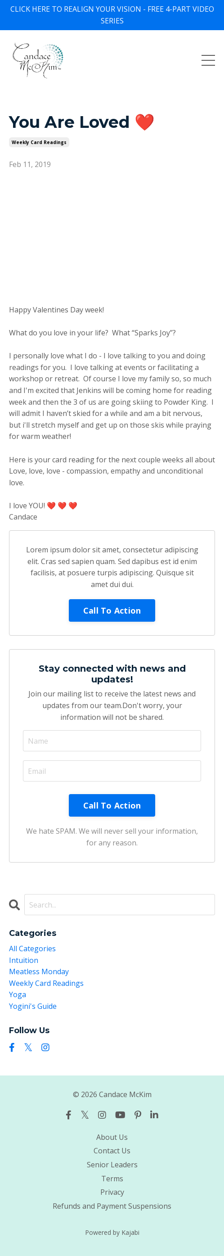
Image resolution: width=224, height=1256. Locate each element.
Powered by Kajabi (112, 1232)
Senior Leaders (112, 1165)
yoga (17, 994)
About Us (112, 1137)
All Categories (32, 948)
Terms (112, 1179)
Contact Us (112, 1151)
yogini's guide (33, 1006)
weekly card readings (39, 142)
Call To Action (112, 610)
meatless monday (39, 971)
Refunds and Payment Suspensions (112, 1206)
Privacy (112, 1192)
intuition (23, 960)
